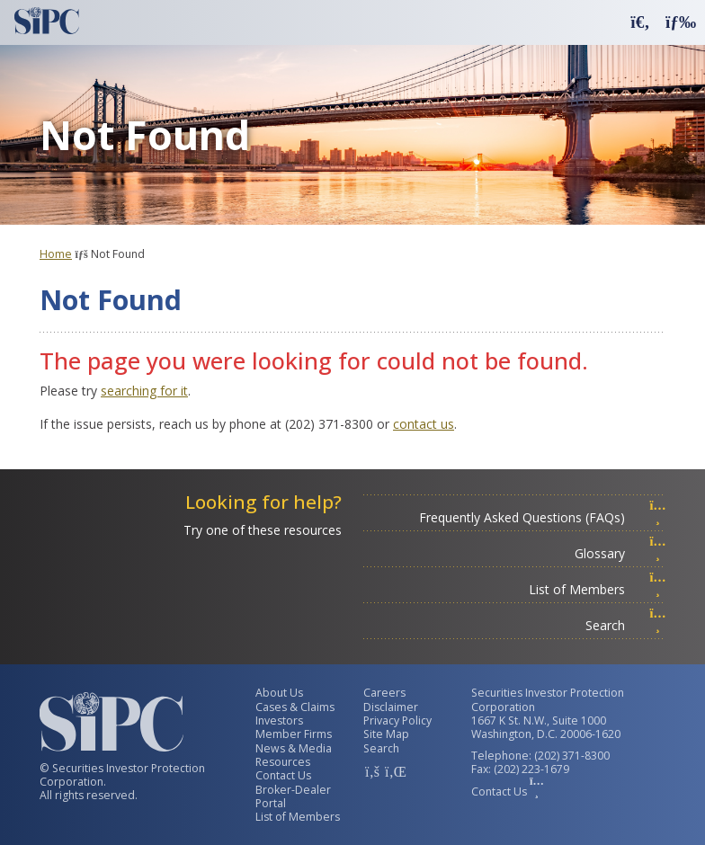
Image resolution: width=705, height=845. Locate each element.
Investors (279, 720)
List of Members (597, 589)
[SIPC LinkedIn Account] (394, 771)
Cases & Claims (295, 707)
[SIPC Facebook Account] (372, 771)
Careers (384, 692)
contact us (423, 423)
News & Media (293, 748)
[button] (640, 21)
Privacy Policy (397, 720)
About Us (279, 692)
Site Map (386, 734)
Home (56, 254)
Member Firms (293, 734)
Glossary (620, 553)
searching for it (144, 390)
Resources (282, 761)
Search (625, 625)
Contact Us (283, 775)
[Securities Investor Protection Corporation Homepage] (47, 20)
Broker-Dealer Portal (293, 796)
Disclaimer (390, 707)
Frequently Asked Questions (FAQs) (542, 517)
